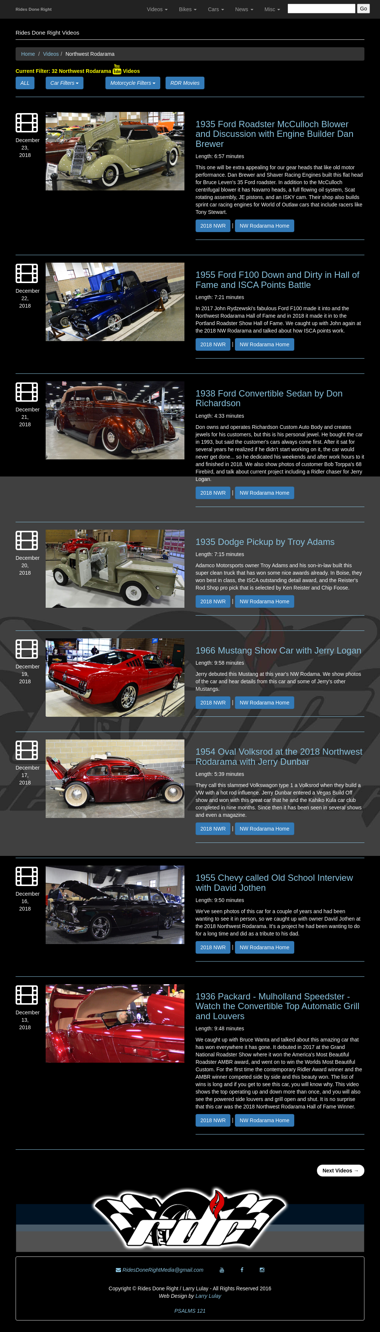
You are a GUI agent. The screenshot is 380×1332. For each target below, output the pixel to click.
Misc (273, 9)
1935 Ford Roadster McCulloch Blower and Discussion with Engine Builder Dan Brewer (275, 134)
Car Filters (64, 83)
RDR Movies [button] (185, 83)
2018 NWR (213, 226)
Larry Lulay (208, 1296)
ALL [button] (25, 83)
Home (28, 54)
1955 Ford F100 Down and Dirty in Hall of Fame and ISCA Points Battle (278, 279)
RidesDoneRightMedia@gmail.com (159, 1270)
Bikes (188, 9)
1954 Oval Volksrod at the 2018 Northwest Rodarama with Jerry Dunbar (279, 756)
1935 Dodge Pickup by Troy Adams (265, 542)
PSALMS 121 (190, 1311)
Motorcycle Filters (132, 83)
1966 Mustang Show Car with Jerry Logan (278, 650)
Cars (216, 9)
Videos (157, 9)
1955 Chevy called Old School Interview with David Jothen (274, 882)
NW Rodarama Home (264, 226)
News (244, 9)
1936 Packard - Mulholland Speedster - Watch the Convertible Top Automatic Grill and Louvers (278, 1006)
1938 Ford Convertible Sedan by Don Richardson (269, 398)
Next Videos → (340, 1171)
